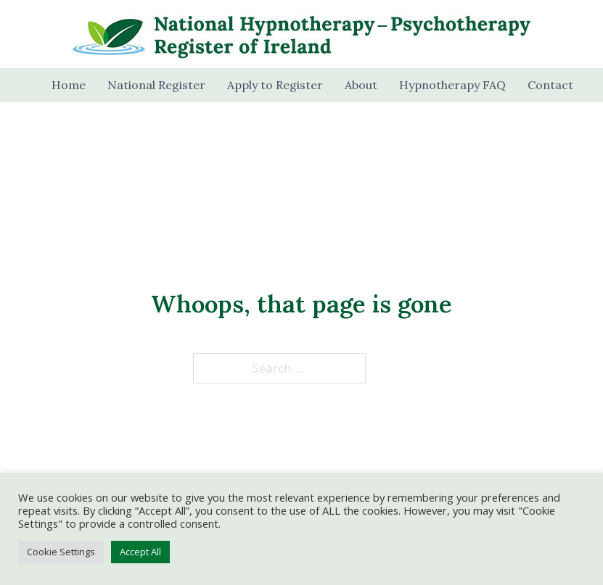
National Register (156, 85)
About (361, 85)
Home (69, 85)
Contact (550, 85)
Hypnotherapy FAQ (452, 85)
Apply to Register (275, 85)
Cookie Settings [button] (61, 551)
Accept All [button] (140, 551)
